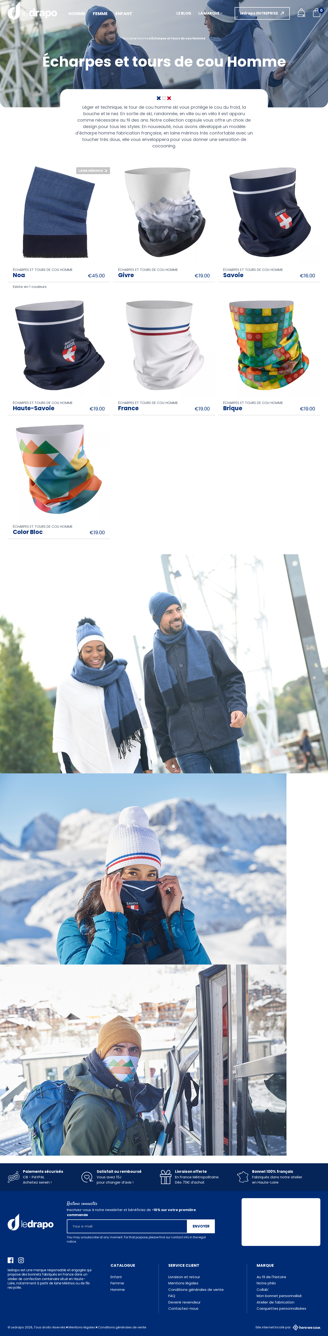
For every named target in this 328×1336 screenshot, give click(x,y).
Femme (117, 1283)
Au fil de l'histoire (271, 1276)
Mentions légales (183, 1283)
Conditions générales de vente (196, 1289)
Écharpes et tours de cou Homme (43, 269)
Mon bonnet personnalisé (279, 1295)
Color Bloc (28, 532)
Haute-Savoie (33, 408)
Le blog (183, 13)
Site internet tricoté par (287, 1327)
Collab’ (263, 1289)
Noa (19, 275)
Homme (118, 1289)
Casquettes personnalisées (281, 1308)
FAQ (171, 1295)
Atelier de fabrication (275, 1302)
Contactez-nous (183, 1308)
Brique (232, 408)
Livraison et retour (184, 1276)
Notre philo (266, 1283)
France (128, 408)
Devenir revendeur (184, 1302)
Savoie (233, 275)
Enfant (116, 1276)
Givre (126, 275)
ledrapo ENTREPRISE (259, 13)
